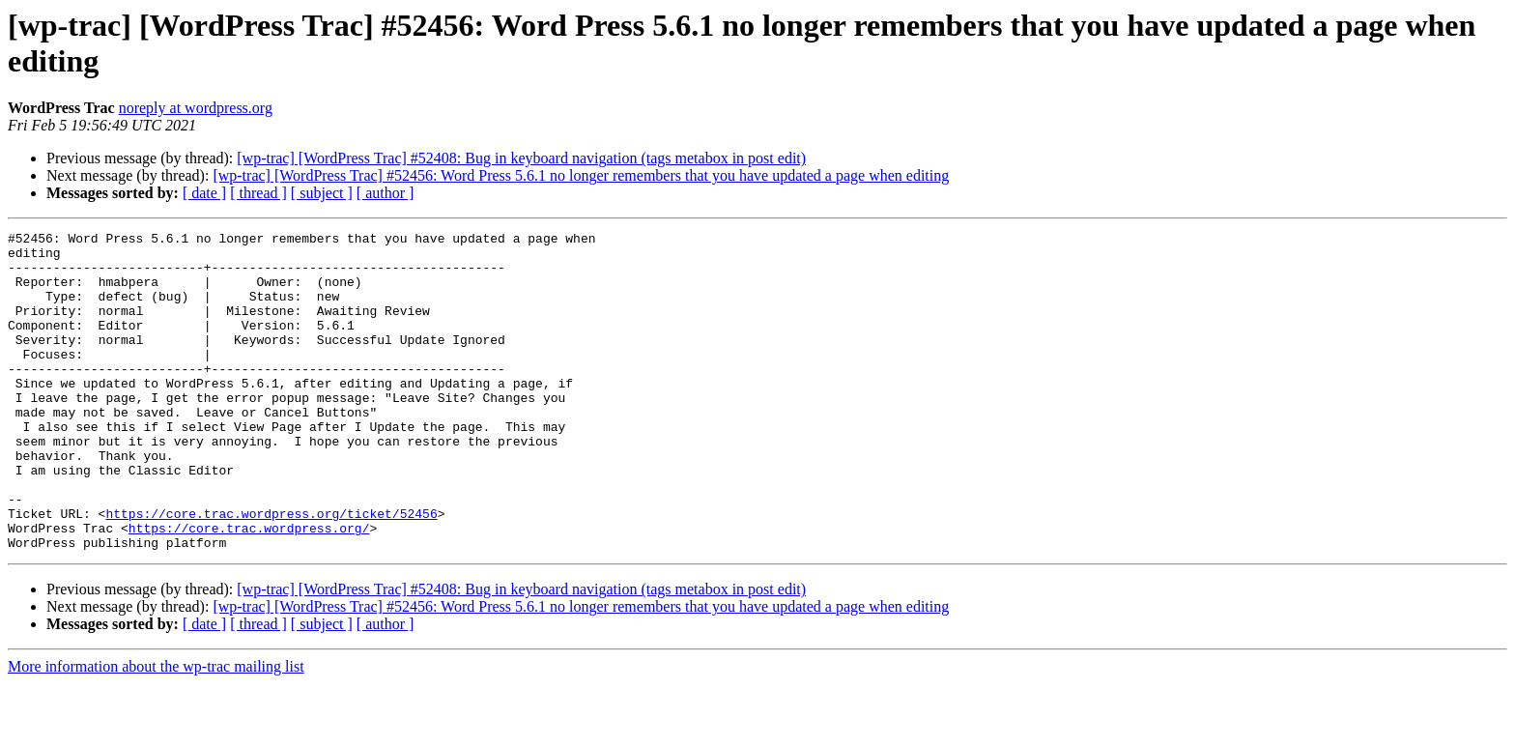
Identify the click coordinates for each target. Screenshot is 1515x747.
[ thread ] (258, 193)
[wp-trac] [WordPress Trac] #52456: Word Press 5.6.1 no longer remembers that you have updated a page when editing (581, 175)
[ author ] (385, 193)
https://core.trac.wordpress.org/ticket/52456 (271, 571)
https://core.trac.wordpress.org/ (249, 588)
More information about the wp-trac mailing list (156, 730)
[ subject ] (322, 193)
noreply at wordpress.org (195, 108)
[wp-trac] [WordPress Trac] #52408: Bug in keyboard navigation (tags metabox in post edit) (521, 158)
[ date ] (204, 193)
